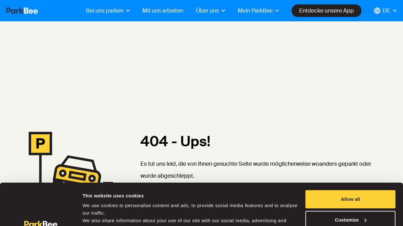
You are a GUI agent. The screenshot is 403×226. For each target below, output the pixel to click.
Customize (350, 180)
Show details (97, 213)
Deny (350, 201)
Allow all (350, 160)
